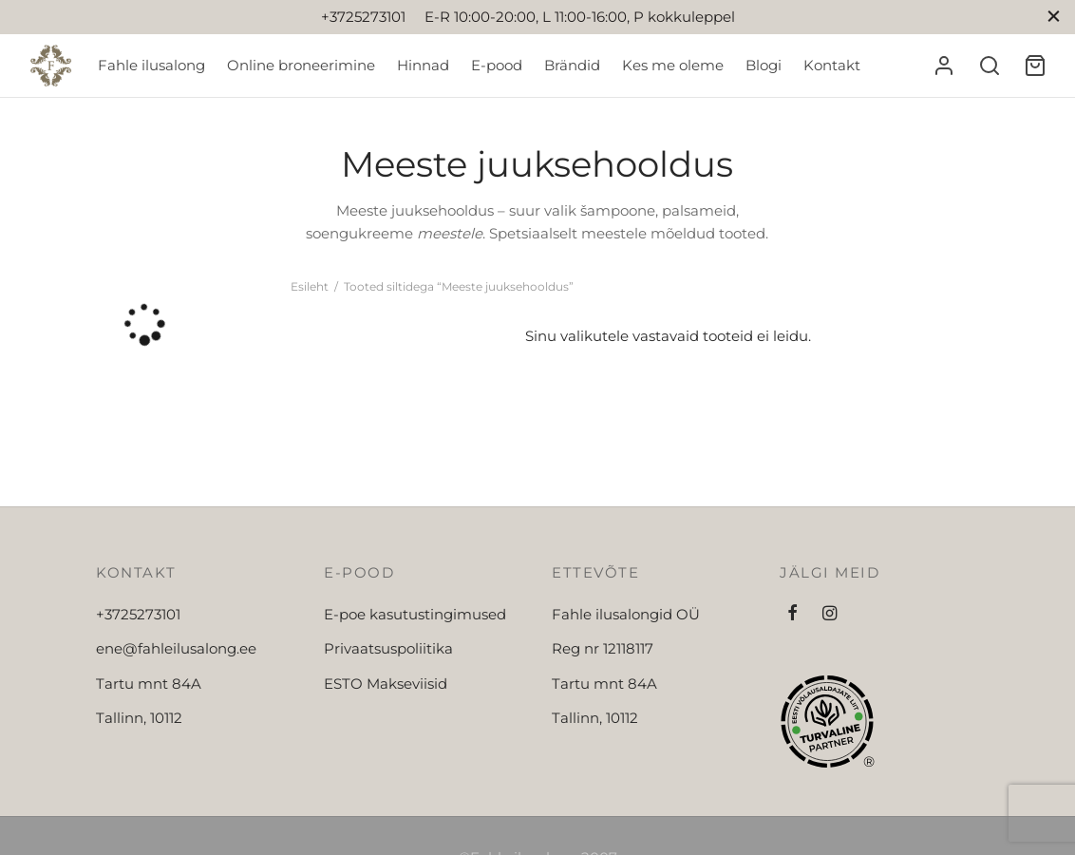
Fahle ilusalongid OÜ (626, 614)
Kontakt (831, 65)
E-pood (496, 65)
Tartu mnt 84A (148, 683)
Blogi (763, 65)
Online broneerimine (301, 65)
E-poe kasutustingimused (415, 614)
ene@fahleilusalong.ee (176, 648)
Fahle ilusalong (151, 65)
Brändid (572, 65)
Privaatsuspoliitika (388, 648)
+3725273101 (138, 614)
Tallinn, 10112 (139, 718)
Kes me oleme (673, 65)
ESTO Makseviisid (385, 683)
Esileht (310, 286)
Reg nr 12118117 (602, 648)
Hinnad (423, 65)
